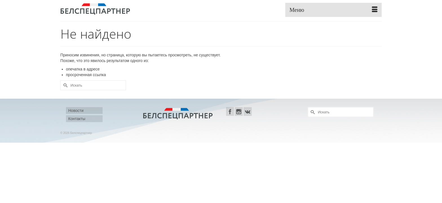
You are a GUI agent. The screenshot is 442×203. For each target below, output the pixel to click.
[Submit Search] (64, 85)
